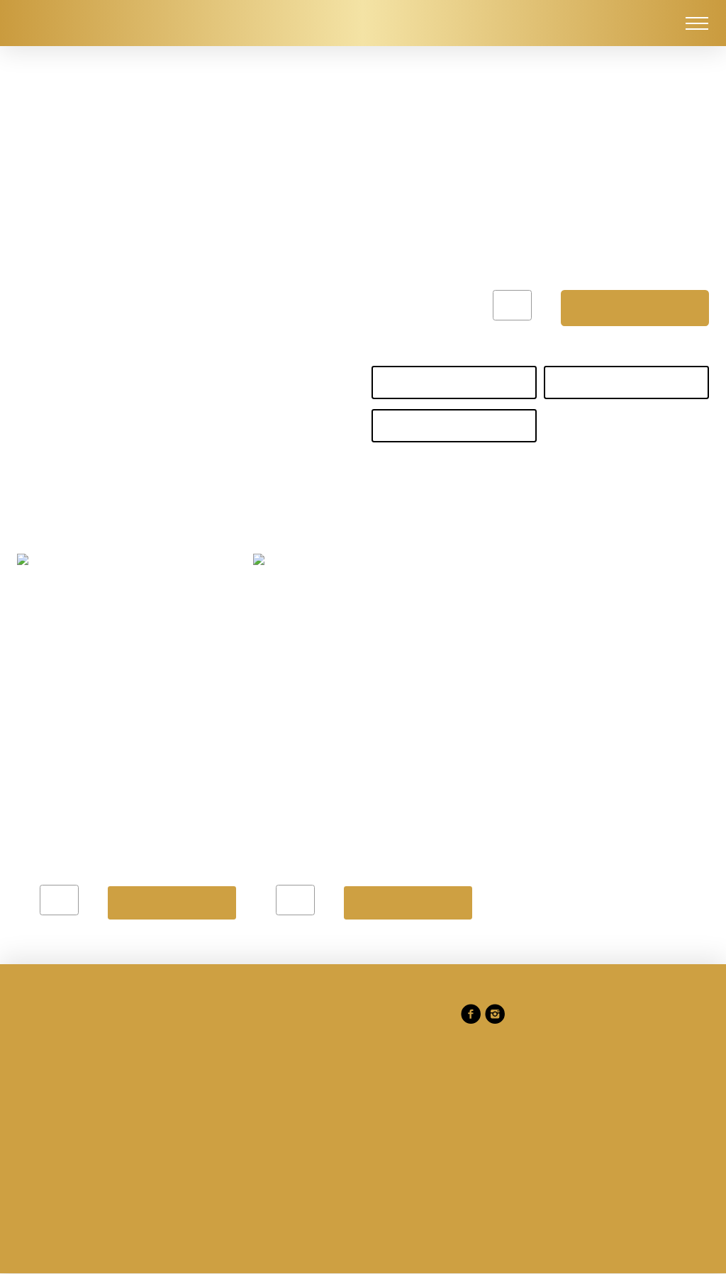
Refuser (165, 765)
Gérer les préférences (267, 765)
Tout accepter (383, 765)
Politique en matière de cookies (357, 673)
